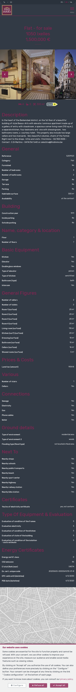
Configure (18, 685)
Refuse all (39, 685)
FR (62, 2)
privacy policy (66, 679)
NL (71, 2)
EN (66, 2)
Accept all (60, 685)
